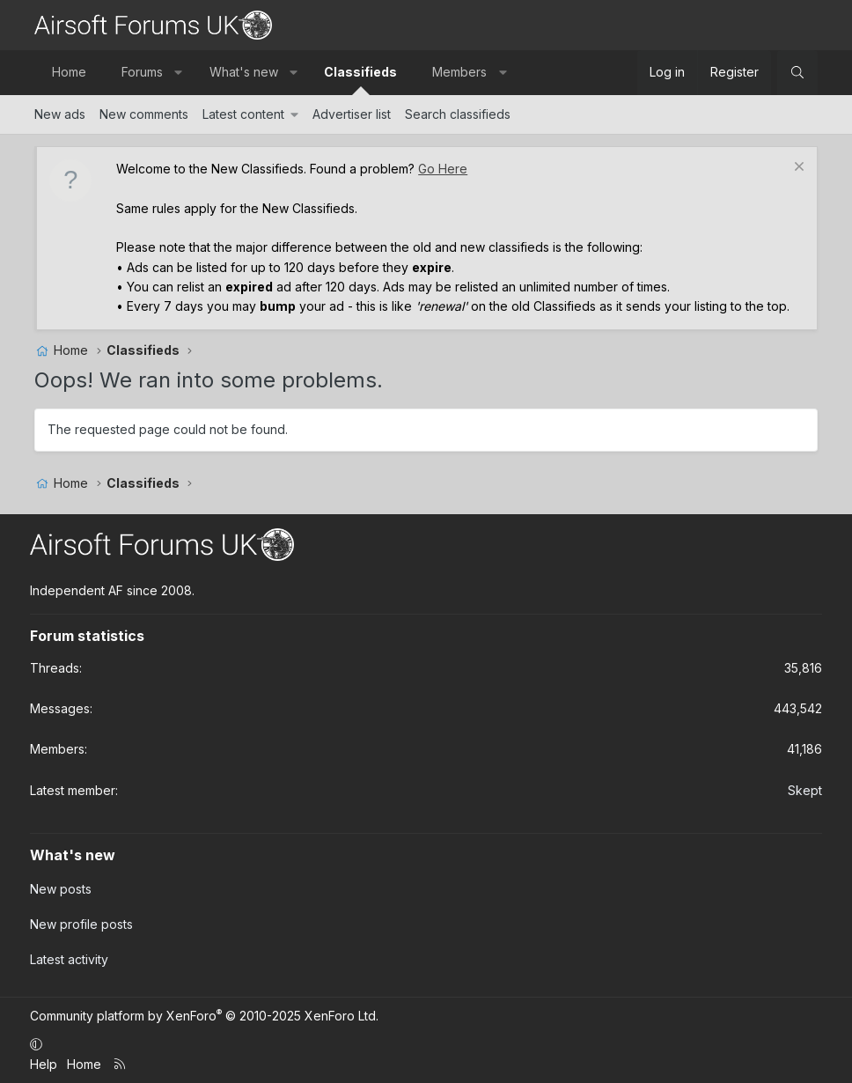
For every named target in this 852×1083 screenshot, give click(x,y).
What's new (243, 71)
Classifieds (360, 71)
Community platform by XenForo (204, 1015)
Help (43, 1064)
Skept (805, 790)
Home (69, 71)
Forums (142, 71)
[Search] (797, 72)
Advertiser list (351, 114)
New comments (143, 114)
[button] (178, 72)
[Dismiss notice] (797, 168)
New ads (59, 114)
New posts (61, 888)
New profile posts (81, 924)
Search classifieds (457, 114)
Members (459, 71)
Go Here (442, 168)
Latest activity (69, 959)
